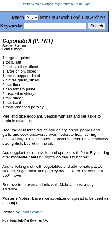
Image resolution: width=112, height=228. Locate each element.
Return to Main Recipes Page (41, 4)
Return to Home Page (76, 4)
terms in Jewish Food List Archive (72, 17)
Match (18, 17)
